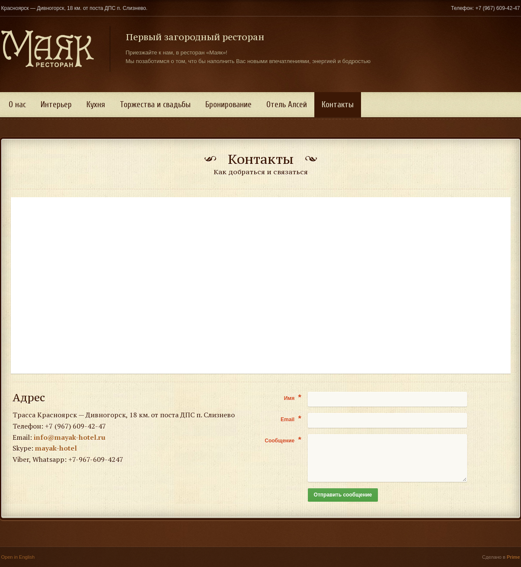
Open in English (18, 557)
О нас (17, 104)
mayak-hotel (56, 448)
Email (291, 419)
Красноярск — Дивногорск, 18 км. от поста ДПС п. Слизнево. (74, 8)
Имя (292, 397)
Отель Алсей (286, 104)
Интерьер (56, 104)
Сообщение (283, 440)
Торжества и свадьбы (155, 104)
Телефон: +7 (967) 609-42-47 (485, 8)
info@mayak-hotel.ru (69, 437)
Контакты (338, 104)
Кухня (95, 104)
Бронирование (228, 104)
